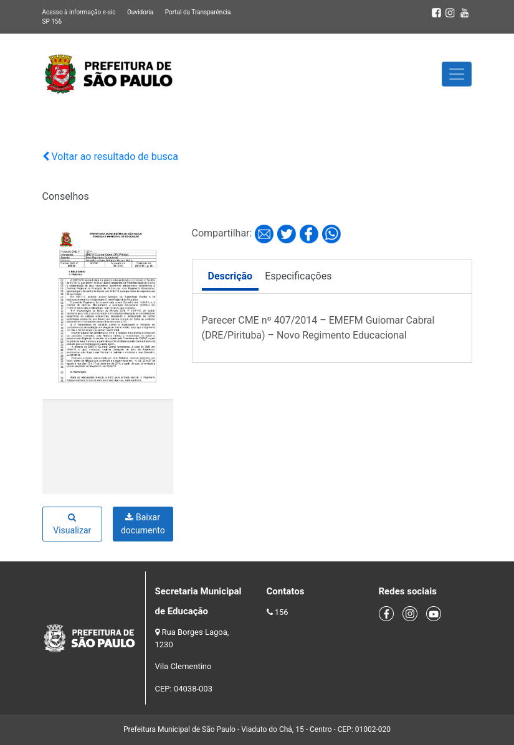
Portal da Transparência (198, 12)
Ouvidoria (140, 12)
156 (281, 612)
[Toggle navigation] (457, 74)
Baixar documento (143, 523)
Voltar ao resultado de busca (110, 156)
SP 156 (52, 21)
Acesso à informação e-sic (79, 12)
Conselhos (65, 196)
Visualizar (72, 524)
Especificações (298, 276)
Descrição (230, 276)
